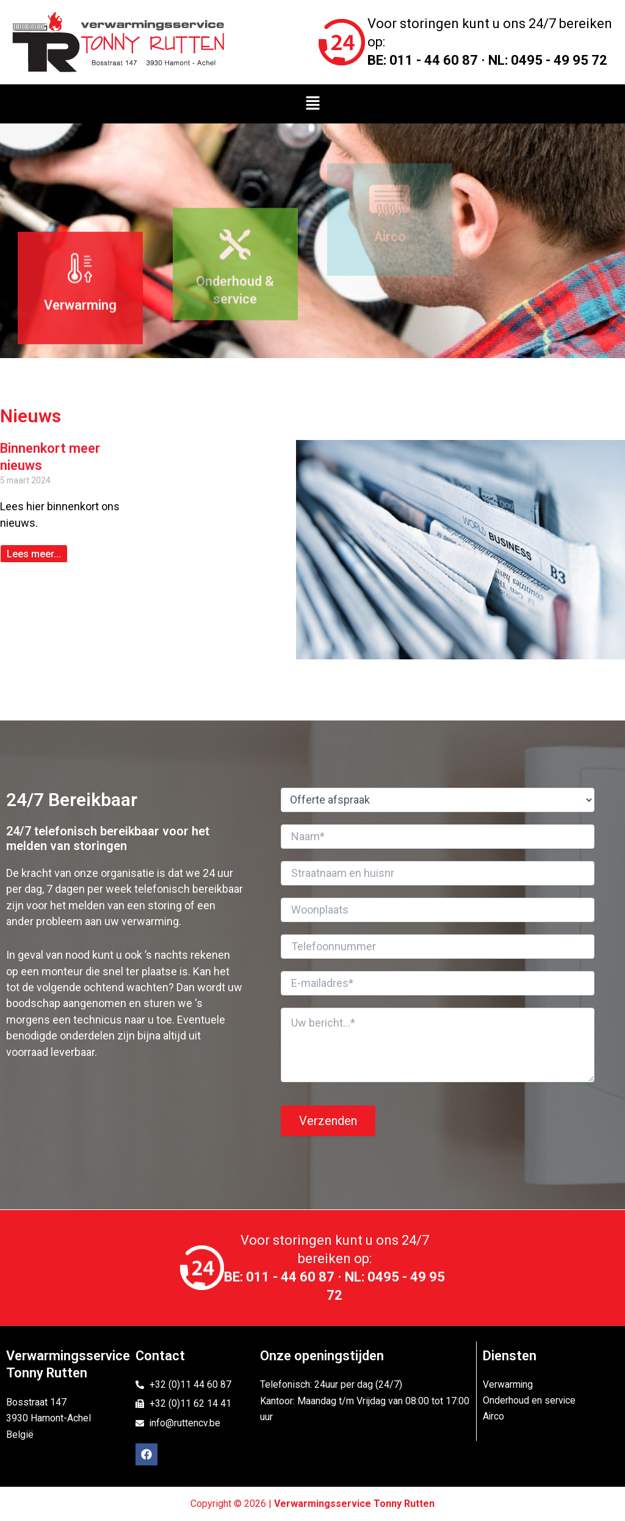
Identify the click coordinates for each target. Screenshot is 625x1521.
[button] (312, 103)
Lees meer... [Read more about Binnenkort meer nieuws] (34, 554)
